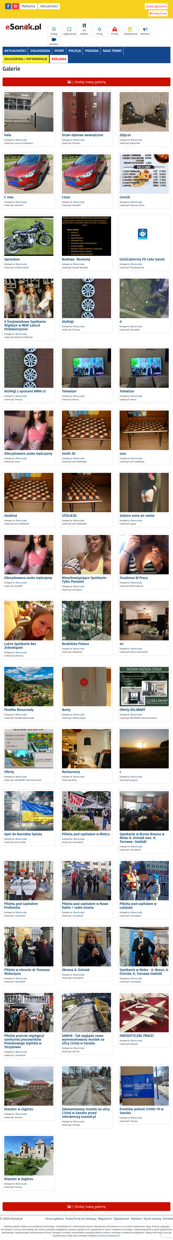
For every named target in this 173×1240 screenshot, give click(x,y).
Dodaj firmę (158, 13)
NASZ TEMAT (112, 51)
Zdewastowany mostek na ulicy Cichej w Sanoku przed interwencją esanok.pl (86, 1113)
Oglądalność (121, 1218)
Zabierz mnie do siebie (137, 516)
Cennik (125, 197)
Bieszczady (21, 139)
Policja (115, 31)
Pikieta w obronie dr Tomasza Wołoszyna (27, 972)
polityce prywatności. (110, 1235)
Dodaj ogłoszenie (156, 6)
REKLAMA (59, 59)
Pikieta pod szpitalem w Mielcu (86, 834)
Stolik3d (10, 516)
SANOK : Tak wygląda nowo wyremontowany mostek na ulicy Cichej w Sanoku (83, 1039)
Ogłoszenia (69, 31)
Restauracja (71, 772)
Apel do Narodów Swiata (23, 834)
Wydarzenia (130, 31)
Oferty (9, 772)
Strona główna (54, 1218)
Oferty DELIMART (132, 710)
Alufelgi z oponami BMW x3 (25, 391)
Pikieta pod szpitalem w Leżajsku (138, 906)
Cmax (66, 197)
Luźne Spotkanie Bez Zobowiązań (20, 646)
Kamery (54, 41)
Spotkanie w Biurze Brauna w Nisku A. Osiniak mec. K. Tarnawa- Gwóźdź (142, 838)
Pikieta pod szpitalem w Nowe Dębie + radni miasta (85, 906)
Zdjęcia (125, 135)
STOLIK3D (69, 516)
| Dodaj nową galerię (86, 82)
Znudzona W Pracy (134, 578)
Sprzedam (12, 259)
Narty (66, 710)
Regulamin (105, 1218)
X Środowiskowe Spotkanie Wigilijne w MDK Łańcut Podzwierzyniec (25, 325)
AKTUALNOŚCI (15, 51)
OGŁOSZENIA (40, 51)
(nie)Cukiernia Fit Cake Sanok (142, 259)
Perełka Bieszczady (19, 710)
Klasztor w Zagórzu (18, 1109)
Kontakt (168, 1218)
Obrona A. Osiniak (76, 970)
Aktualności (49, 6)
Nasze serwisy (152, 1218)
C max (8, 197)
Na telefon (84, 29)
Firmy (99, 31)
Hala (7, 135)
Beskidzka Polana (75, 644)
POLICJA (75, 51)
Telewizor (69, 391)
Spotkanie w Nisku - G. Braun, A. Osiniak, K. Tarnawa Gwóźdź (144, 972)
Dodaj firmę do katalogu (80, 1218)
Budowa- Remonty (76, 259)
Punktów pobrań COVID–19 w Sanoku (141, 1111)
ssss (123, 453)
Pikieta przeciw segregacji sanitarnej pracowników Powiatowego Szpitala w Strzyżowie (24, 1041)
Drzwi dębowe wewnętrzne (82, 135)
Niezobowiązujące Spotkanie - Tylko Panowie (85, 580)
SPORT (59, 51)
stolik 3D (68, 453)
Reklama (28, 6)
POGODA (92, 51)
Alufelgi (68, 321)
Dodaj (54, 31)
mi (122, 644)
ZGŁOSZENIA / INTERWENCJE (25, 59)
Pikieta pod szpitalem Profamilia (21, 906)
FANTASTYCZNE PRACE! (137, 1036)
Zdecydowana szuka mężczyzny (28, 453)
